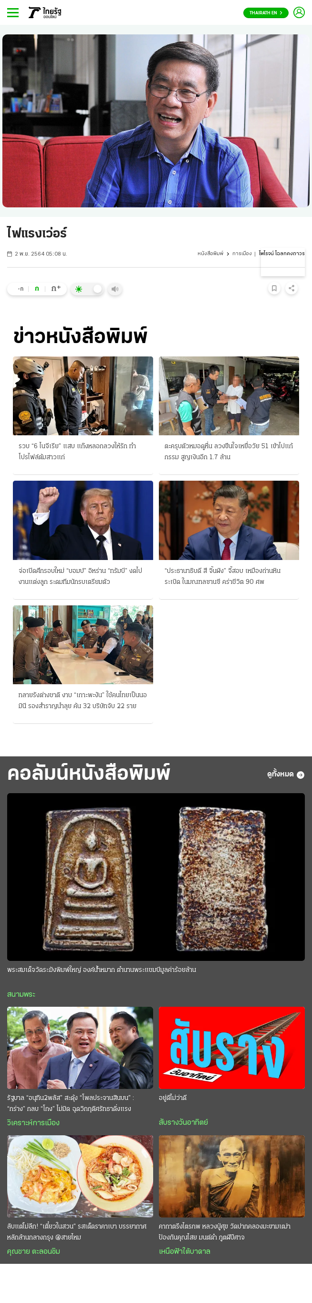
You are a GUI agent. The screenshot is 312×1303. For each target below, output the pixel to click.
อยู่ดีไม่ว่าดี (173, 1098)
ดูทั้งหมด (286, 775)
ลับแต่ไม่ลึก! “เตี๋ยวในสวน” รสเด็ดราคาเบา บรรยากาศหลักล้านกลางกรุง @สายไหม (76, 1232)
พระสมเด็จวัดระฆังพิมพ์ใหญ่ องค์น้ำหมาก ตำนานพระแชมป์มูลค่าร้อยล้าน (101, 970)
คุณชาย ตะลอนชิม (33, 1252)
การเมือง (242, 254)
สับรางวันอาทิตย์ (183, 1123)
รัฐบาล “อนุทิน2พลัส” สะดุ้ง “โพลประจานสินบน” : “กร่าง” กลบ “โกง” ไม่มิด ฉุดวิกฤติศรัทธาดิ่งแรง (70, 1104)
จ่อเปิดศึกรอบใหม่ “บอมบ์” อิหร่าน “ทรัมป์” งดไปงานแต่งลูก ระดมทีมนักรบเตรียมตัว (80, 577)
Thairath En (266, 13)
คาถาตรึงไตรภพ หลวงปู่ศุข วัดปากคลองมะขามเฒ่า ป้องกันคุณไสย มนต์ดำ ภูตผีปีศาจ (225, 1232)
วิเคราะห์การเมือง (33, 1123)
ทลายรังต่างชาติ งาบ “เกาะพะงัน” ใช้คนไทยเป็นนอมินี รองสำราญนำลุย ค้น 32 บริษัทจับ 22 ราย (83, 701)
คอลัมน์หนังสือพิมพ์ (89, 774)
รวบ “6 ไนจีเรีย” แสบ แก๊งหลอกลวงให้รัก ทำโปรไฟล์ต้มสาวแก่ (77, 452)
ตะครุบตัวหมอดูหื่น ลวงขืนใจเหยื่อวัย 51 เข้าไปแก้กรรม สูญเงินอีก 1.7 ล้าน (229, 452)
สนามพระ (21, 995)
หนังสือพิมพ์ (210, 254)
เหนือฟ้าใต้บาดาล (184, 1252)
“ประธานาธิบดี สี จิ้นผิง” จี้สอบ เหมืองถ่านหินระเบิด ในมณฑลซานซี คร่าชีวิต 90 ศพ (223, 577)
